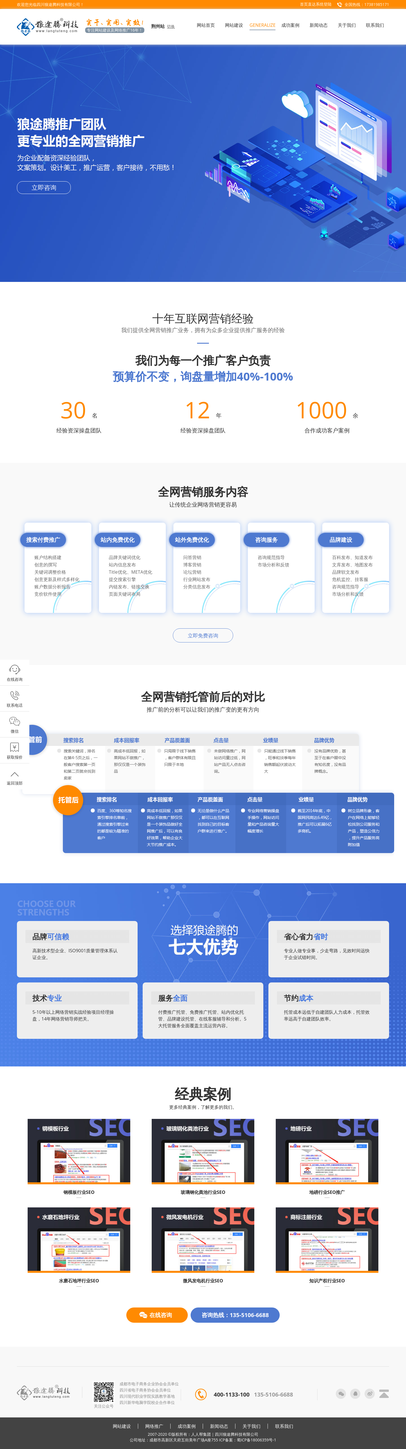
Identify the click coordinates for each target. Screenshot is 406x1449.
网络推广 (154, 1426)
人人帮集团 (201, 1434)
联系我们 (284, 1426)
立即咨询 (44, 187)
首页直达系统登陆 (316, 4)
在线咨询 (160, 1315)
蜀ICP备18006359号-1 (256, 1440)
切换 (171, 26)
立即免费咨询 (203, 635)
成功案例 (187, 1426)
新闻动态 (219, 1426)
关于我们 (251, 1426)
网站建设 (122, 1426)
